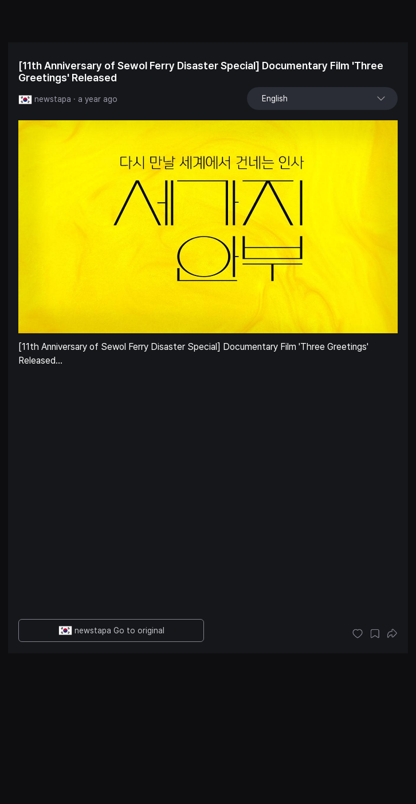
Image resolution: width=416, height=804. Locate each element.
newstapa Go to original (111, 630)
